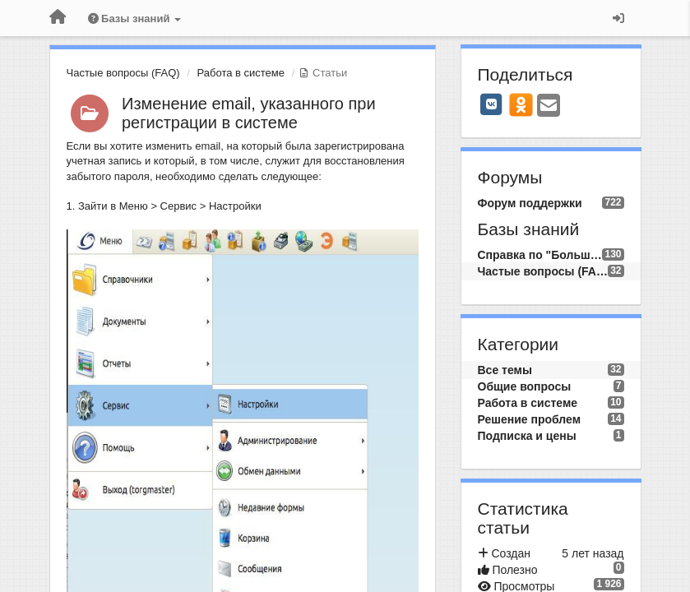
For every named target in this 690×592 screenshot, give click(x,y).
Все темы (505, 370)
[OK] (521, 104)
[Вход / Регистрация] (618, 18)
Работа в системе (241, 73)
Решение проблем (529, 419)
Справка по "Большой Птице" (540, 254)
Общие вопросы (525, 386)
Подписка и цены (527, 435)
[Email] (548, 106)
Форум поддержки (530, 203)
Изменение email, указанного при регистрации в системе (249, 113)
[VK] (491, 104)
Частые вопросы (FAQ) (123, 73)
